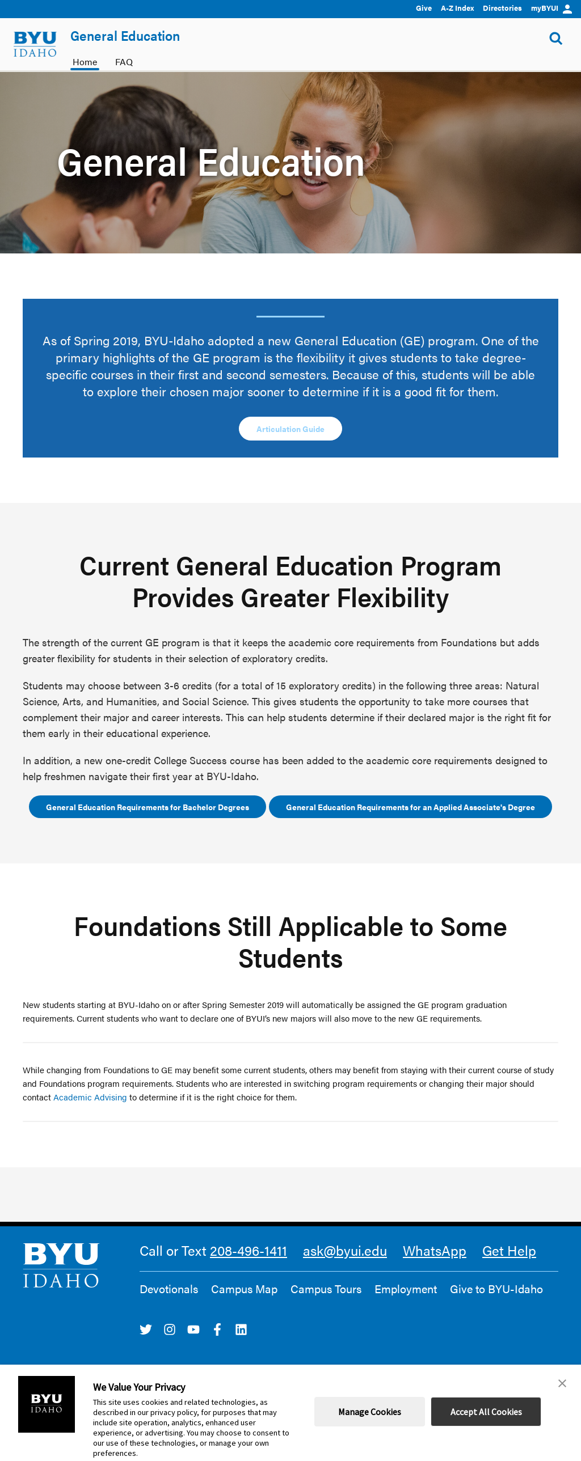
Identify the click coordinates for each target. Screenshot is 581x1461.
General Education (125, 35)
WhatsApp (434, 1250)
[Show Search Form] (556, 38)
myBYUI (551, 7)
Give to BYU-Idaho (496, 1288)
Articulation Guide (290, 428)
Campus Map (244, 1288)
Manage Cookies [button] (369, 1411)
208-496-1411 (248, 1250)
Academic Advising (90, 1097)
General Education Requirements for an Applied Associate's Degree (410, 806)
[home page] (35, 44)
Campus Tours (325, 1288)
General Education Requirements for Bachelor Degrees (147, 806)
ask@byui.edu (345, 1250)
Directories (502, 7)
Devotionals (169, 1288)
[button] (562, 1383)
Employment (405, 1288)
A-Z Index (457, 7)
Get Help (509, 1250)
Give (424, 7)
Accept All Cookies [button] (486, 1411)
